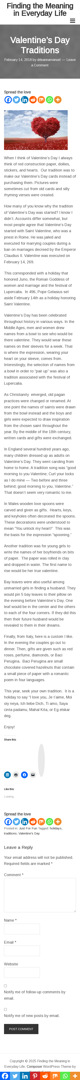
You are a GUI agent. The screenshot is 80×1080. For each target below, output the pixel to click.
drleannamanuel (48, 60)
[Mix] (41, 99)
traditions (10, 833)
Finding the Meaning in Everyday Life (40, 9)
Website (11, 964)
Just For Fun (28, 828)
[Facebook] (8, 99)
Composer (34, 1066)
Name (10, 920)
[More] (58, 99)
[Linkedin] (24, 99)
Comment (14, 875)
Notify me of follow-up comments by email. (34, 995)
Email (10, 942)
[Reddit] (33, 99)
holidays (56, 828)
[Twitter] (16, 99)
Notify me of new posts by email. (32, 1016)
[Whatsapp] (49, 99)
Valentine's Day (29, 833)
